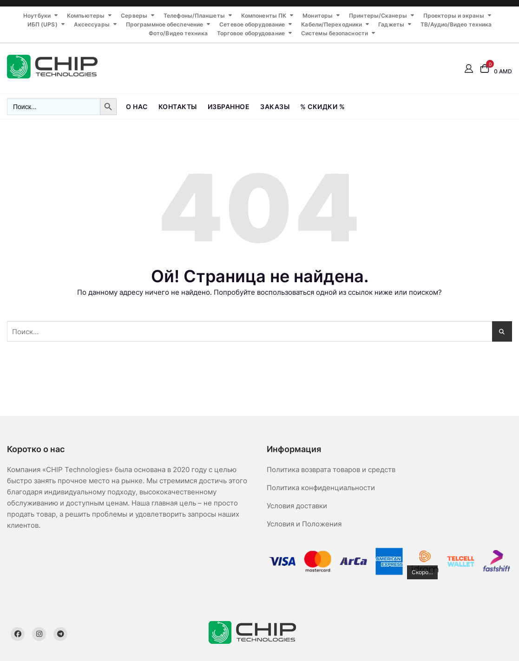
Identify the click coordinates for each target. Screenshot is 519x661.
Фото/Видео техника (178, 33)
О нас (137, 106)
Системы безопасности (334, 33)
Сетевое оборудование (252, 24)
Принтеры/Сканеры (378, 15)
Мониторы (317, 15)
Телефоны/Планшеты (194, 15)
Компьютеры (86, 15)
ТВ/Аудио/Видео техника (456, 24)
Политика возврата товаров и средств (331, 469)
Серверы (134, 15)
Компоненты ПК (263, 15)
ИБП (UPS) (42, 24)
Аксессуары (92, 24)
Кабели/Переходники (331, 24)
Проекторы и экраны (453, 15)
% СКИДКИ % (322, 106)
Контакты (177, 106)
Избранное (229, 106)
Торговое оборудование (251, 33)
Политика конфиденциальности (321, 487)
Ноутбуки (37, 15)
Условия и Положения (304, 523)
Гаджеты (391, 24)
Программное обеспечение (164, 24)
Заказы (274, 106)
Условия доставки (297, 505)
